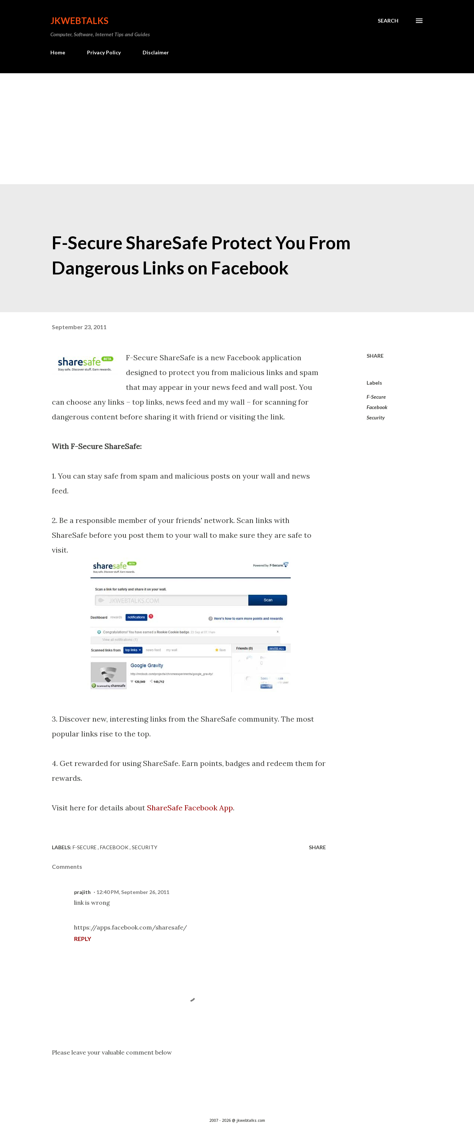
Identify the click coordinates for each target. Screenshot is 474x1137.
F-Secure (376, 397)
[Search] (388, 20)
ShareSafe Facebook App (190, 807)
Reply (82, 938)
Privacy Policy (104, 52)
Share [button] (375, 355)
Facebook (377, 407)
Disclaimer (156, 52)
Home (57, 52)
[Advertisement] (237, 128)
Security (376, 417)
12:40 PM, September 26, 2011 (132, 892)
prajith (82, 892)
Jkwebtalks (79, 20)
